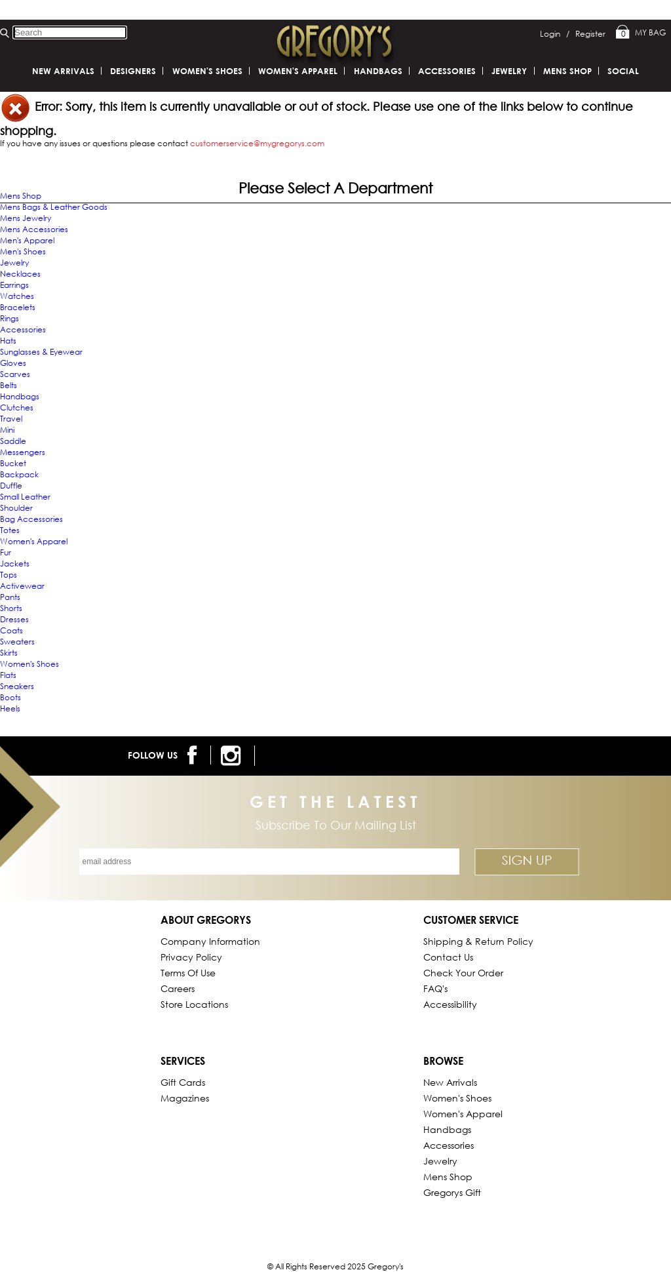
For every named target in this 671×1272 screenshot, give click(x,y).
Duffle (11, 485)
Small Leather (25, 496)
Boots (10, 697)
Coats (11, 630)
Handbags (19, 396)
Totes (10, 530)
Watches (17, 296)
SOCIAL (623, 71)
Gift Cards (183, 1082)
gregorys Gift (452, 1192)
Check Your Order (463, 972)
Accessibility (450, 1004)
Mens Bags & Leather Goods (53, 206)
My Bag (641, 33)
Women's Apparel (33, 541)
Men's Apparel (27, 240)
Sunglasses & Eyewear (41, 351)
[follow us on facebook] (194, 755)
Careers (178, 988)
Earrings (14, 284)
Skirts (9, 652)
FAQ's (435, 988)
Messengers (22, 452)
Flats (8, 675)
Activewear (22, 585)
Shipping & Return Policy (478, 941)
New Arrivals (63, 71)
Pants (10, 597)
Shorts (11, 608)
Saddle (13, 441)
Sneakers (17, 686)
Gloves (13, 362)
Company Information (210, 941)
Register (590, 33)
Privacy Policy (191, 957)
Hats (8, 340)
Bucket (13, 463)
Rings (9, 318)
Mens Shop (567, 71)
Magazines (185, 1098)
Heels (10, 708)
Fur (5, 552)
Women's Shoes (29, 663)
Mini (7, 429)
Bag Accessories (31, 519)
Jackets (14, 563)
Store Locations (194, 1004)
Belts (8, 385)
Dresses (14, 619)
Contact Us (448, 957)
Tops (8, 574)
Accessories (23, 329)
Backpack (19, 474)
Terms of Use (188, 972)
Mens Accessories (34, 229)
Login (554, 33)
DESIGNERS (133, 71)
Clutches (16, 407)
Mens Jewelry (25, 218)
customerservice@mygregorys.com (257, 143)
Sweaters (17, 641)
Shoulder (16, 507)
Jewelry (14, 262)
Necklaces (20, 273)
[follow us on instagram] (233, 755)
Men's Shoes (23, 251)
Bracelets (17, 307)
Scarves (15, 374)
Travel (11, 418)
